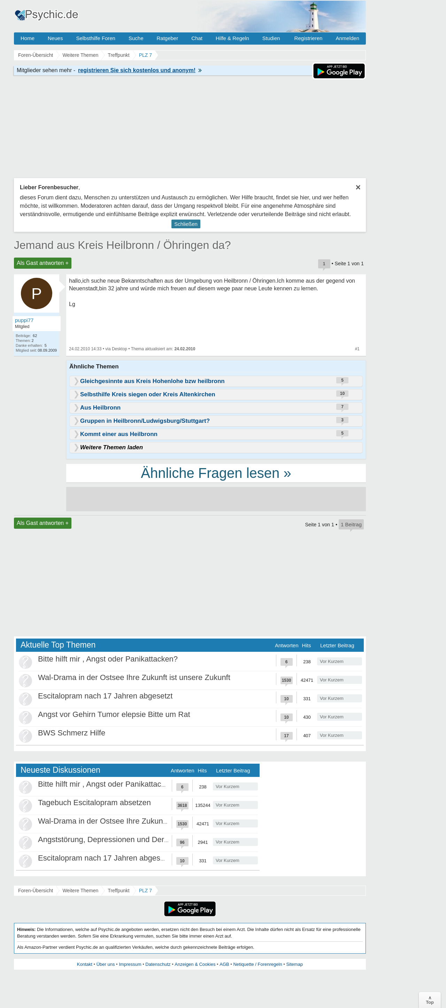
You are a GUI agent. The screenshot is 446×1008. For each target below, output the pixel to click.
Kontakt (84, 964)
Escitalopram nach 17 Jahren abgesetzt (105, 696)
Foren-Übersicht (35, 890)
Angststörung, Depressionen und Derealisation (117, 839)
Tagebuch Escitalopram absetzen (94, 802)
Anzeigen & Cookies (195, 964)
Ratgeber (167, 38)
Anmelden (347, 38)
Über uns (106, 964)
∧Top (430, 1000)
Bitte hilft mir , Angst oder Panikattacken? (108, 659)
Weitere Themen (80, 890)
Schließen (186, 224)
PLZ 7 (145, 890)
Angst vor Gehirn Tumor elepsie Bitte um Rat (114, 714)
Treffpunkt (118, 890)
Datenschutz (157, 964)
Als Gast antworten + (43, 263)
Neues (55, 38)
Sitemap (294, 964)
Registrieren (308, 38)
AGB (224, 964)
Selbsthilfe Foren (95, 38)
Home (27, 38)
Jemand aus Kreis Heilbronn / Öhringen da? (122, 245)
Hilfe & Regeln (232, 38)
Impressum (130, 964)
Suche (136, 38)
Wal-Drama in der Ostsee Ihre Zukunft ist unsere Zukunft (134, 677)
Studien (271, 38)
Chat (196, 38)
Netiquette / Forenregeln (257, 964)
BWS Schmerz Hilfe (71, 732)
